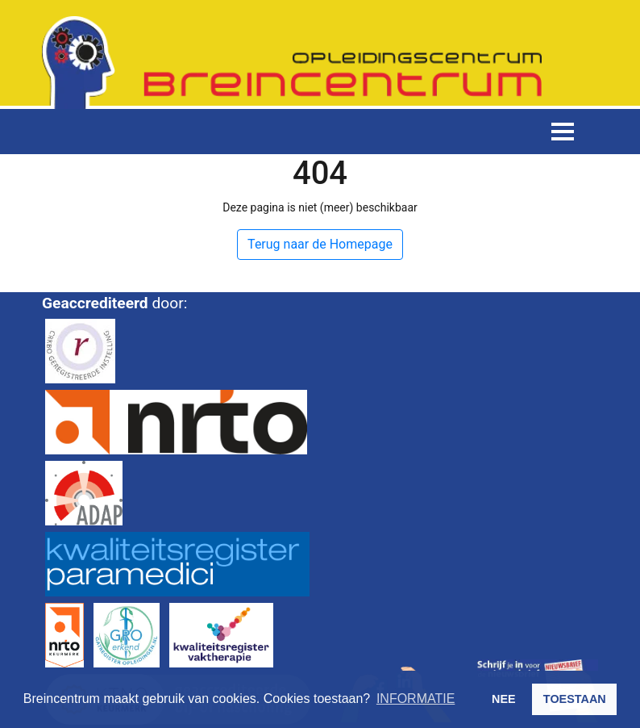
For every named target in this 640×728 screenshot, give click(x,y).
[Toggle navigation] (562, 131)
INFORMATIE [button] (415, 698)
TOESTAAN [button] (574, 698)
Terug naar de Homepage (320, 244)
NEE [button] (504, 698)
